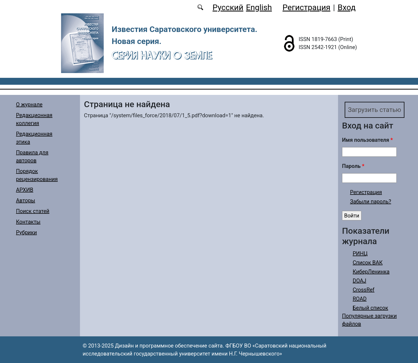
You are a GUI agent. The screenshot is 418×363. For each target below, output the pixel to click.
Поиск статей (32, 211)
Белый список (370, 308)
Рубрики (26, 232)
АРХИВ (24, 190)
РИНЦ (360, 253)
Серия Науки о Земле (162, 55)
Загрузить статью (374, 110)
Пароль (353, 166)
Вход (347, 7)
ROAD (360, 299)
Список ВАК (368, 262)
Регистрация (306, 7)
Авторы (25, 200)
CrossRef (364, 290)
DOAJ (359, 280)
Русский (227, 7)
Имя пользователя (367, 140)
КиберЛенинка (371, 271)
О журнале (29, 104)
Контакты (28, 222)
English (259, 7)
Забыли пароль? (370, 201)
